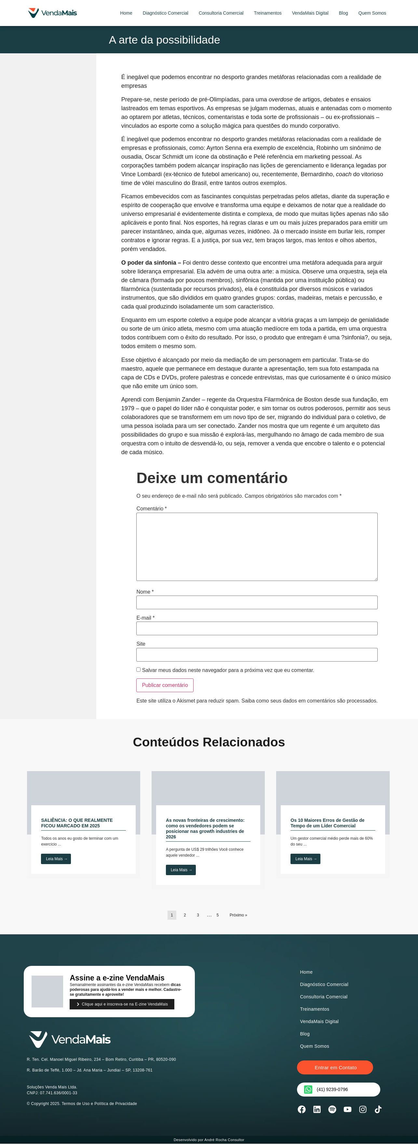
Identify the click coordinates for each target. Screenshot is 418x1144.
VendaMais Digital (310, 13)
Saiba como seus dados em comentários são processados (308, 700)
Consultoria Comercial (221, 13)
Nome (145, 592)
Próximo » (238, 915)
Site (140, 644)
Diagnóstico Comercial (165, 13)
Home (126, 13)
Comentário (151, 508)
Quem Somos (372, 13)
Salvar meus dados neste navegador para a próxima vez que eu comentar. (228, 670)
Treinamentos (268, 13)
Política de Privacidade (115, 1103)
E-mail (145, 618)
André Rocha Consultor (224, 1140)
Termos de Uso (76, 1103)
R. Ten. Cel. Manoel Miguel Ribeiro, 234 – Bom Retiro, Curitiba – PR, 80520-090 (101, 1060)
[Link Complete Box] (83, 824)
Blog (343, 13)
